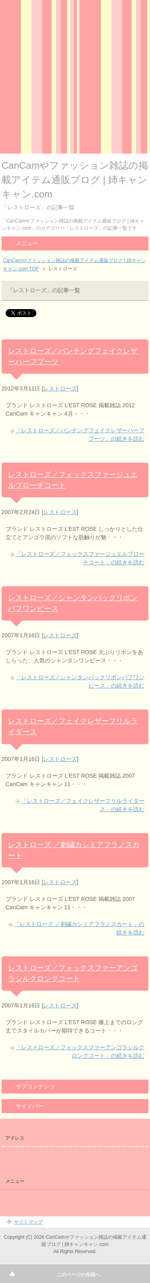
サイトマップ (28, 1222)
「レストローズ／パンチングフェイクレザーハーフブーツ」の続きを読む (80, 434)
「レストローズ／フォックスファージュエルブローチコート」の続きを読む (80, 558)
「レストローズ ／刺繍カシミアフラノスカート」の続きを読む (79, 928)
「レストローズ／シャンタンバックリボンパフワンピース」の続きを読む (80, 681)
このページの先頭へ (78, 1274)
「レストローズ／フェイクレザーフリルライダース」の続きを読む (82, 805)
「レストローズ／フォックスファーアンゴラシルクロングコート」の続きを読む (80, 1051)
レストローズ (60, 388)
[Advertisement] (75, 79)
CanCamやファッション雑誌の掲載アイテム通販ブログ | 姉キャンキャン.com (75, 179)
